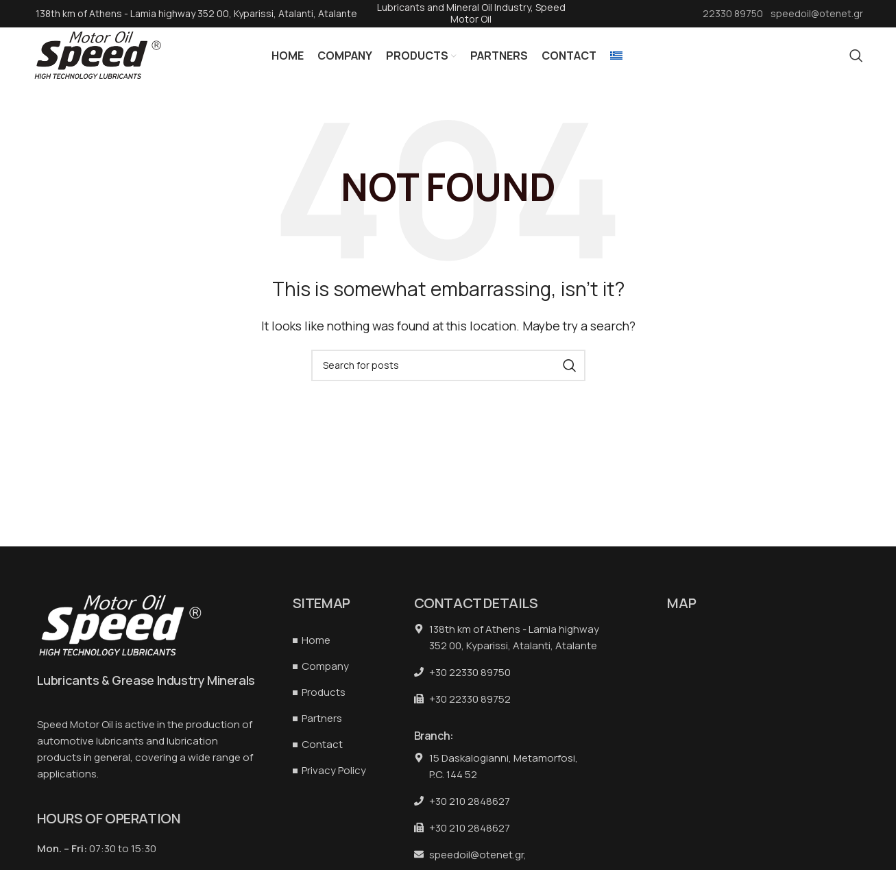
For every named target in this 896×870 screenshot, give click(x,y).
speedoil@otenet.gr (817, 13)
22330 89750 (734, 13)
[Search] (856, 61)
